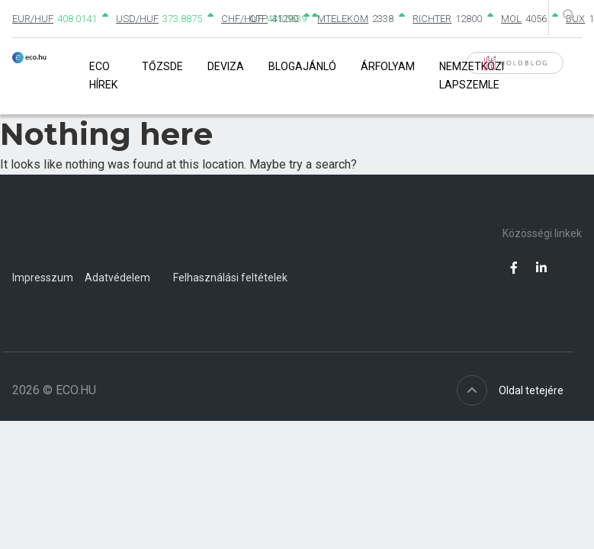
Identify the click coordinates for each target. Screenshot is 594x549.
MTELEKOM (342, 18)
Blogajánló (302, 66)
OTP (258, 18)
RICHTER (432, 18)
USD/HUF (137, 18)
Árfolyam (388, 66)
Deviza (225, 66)
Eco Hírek (103, 75)
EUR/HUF (32, 18)
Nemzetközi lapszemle (471, 75)
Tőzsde (162, 66)
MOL (511, 18)
